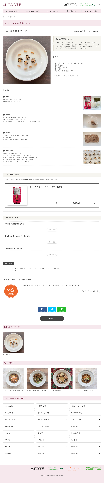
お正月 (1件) (42, 406)
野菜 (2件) (41, 446)
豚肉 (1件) (8, 446)
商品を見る (76, 203)
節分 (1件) (74, 440)
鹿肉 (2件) (74, 453)
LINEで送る (61, 310)
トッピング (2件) (43, 419)
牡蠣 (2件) (41, 440)
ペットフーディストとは (88, 291)
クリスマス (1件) (76, 413)
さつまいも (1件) (43, 413)
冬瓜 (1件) (74, 426)
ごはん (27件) (9, 413)
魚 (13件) (8, 453)
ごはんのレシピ (32, 11)
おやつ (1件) (9, 406)
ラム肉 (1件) (9, 426)
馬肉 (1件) (74, 446)
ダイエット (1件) (10, 419)
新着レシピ (71, 11)
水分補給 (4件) (76, 433)
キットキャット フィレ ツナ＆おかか (67, 63)
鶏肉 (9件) (41, 453)
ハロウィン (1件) (76, 419)
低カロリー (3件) (43, 426)
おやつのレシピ (52, 11)
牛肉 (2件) (8, 440)
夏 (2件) (40, 433)
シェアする (42, 310)
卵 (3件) (7, 433)
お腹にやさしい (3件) (78, 406)
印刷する (52, 318)
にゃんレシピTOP (13, 11)
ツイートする (52, 310)
